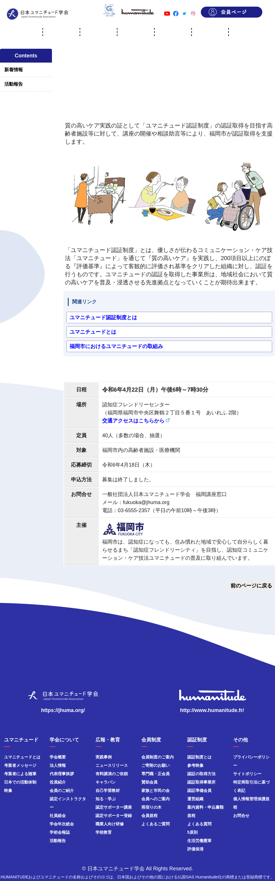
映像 (8, 790)
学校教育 (104, 832)
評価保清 (195, 849)
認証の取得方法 (201, 773)
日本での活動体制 (20, 782)
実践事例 (104, 757)
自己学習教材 (108, 790)
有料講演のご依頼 (112, 773)
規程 (191, 815)
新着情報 (13, 69)
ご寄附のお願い (155, 765)
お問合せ (241, 815)
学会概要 (58, 757)
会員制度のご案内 (157, 757)
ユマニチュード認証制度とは (103, 317)
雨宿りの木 (151, 807)
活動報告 (13, 84)
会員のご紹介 (62, 790)
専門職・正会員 (155, 773)
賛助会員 (149, 782)
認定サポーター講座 (114, 807)
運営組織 (195, 799)
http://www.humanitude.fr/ (212, 710)
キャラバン (106, 782)
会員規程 (149, 815)
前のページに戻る (251, 586)
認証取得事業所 (201, 782)
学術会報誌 (60, 832)
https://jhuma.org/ (63, 710)
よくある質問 (199, 824)
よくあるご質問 (155, 824)
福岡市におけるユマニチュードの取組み (116, 346)
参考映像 (195, 765)
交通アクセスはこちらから (133, 421)
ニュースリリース (112, 765)
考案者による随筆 (20, 773)
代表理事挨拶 (62, 773)
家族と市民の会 (155, 790)
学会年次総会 (62, 824)
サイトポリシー (247, 773)
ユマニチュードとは (93, 332)
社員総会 (58, 815)
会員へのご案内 (155, 799)
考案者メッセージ (20, 765)
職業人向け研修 (110, 824)
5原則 (192, 832)
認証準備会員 (199, 790)
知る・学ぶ (106, 799)
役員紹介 (58, 782)
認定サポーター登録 (114, 815)
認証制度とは (199, 757)
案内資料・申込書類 (205, 807)
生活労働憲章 (199, 840)
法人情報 (58, 765)
